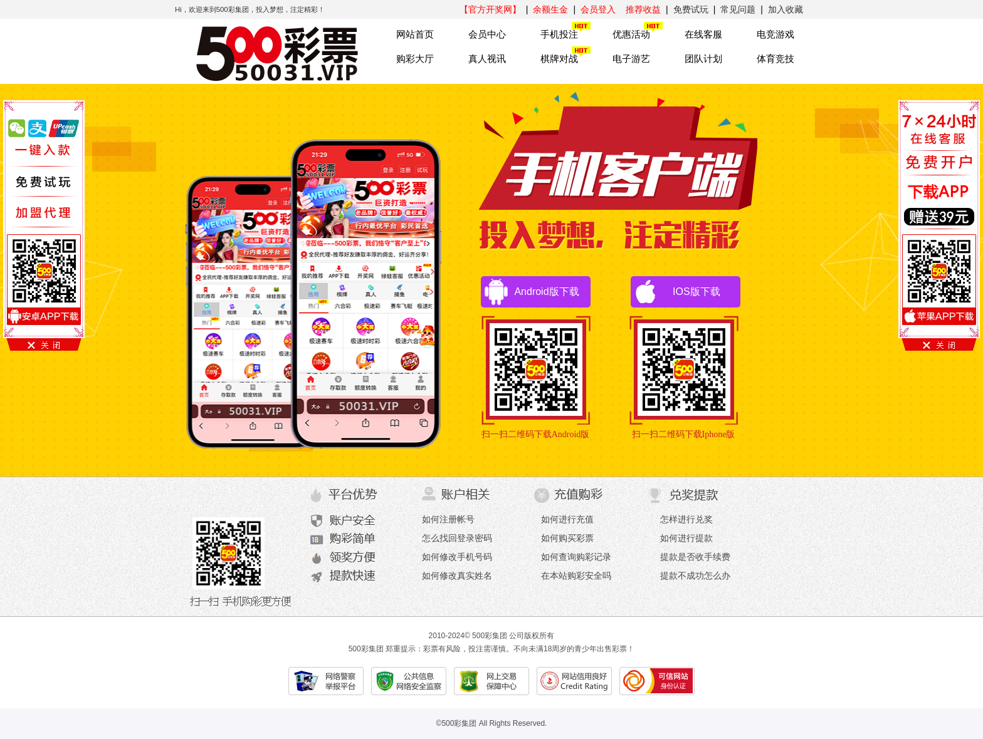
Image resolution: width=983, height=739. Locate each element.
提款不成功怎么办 (695, 576)
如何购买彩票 (567, 538)
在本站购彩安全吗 (576, 576)
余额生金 (550, 9)
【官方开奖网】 (490, 9)
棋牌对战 (559, 58)
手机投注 (559, 34)
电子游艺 (631, 58)
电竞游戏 (775, 34)
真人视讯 (487, 58)
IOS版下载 (675, 291)
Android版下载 (530, 291)
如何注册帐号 (448, 519)
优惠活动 (631, 34)
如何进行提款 (686, 538)
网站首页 (415, 34)
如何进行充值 (567, 519)
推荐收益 (643, 9)
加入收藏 (785, 9)
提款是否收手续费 (695, 557)
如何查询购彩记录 (576, 557)
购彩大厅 (415, 58)
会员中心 (487, 34)
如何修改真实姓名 (457, 576)
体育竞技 (775, 58)
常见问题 (737, 9)
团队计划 (703, 58)
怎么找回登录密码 (457, 538)
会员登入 (598, 9)
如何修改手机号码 (457, 557)
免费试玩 (690, 9)
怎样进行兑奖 (686, 519)
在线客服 (703, 34)
